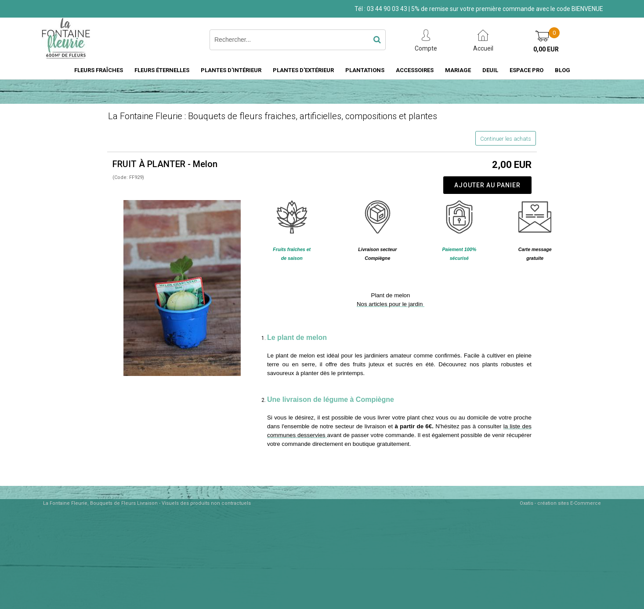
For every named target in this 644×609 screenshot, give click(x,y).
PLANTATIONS (364, 70)
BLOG (562, 70)
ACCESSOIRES (415, 70)
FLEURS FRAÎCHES (98, 70)
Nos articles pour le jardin (390, 304)
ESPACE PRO (526, 70)
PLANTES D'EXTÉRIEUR (303, 70)
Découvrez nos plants (468, 364)
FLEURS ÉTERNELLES (161, 70)
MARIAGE (458, 70)
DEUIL (490, 70)
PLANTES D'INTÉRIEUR (231, 70)
